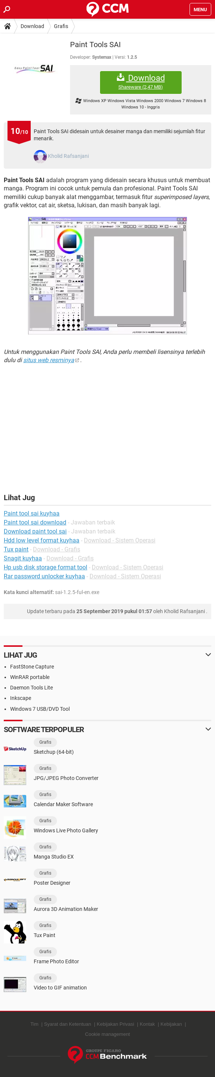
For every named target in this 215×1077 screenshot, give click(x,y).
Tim (34, 1024)
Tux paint (16, 549)
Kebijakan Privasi (115, 1024)
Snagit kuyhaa (23, 558)
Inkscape (20, 698)
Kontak (147, 1024)
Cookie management (107, 1034)
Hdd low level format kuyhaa (41, 540)
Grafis (61, 26)
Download (32, 26)
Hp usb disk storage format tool (45, 567)
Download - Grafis (56, 549)
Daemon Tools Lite (31, 688)
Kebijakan (171, 1024)
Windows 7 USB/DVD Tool (40, 709)
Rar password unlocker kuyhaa (44, 576)
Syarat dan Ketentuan (67, 1024)
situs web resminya (48, 360)
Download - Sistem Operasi (119, 540)
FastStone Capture (32, 667)
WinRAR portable (29, 677)
